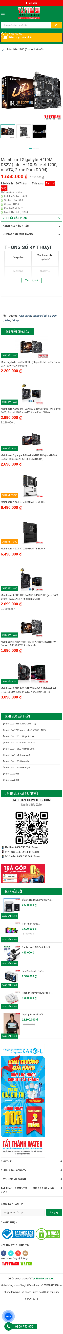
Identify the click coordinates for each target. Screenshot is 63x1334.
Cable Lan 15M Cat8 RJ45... (36, 977)
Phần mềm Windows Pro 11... (37, 1023)
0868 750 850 (15, 34)
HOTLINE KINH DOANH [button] (31, 1209)
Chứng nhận (9, 1252)
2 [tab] (34, 148)
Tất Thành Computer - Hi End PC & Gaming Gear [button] (31, 1219)
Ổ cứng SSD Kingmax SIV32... (37, 930)
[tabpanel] (31, 90)
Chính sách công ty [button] (31, 1200)
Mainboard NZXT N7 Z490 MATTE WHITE (23, 523)
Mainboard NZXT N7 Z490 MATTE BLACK (23, 572)
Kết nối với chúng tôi (15, 1275)
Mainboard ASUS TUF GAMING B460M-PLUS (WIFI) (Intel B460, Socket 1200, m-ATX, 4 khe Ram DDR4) (31, 427)
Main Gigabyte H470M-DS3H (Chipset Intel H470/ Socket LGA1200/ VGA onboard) (31, 378)
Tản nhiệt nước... (31, 953)
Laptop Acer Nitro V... (33, 1044)
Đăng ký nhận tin (12, 1234)
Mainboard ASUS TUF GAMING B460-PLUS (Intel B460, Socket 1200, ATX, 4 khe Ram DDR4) (30, 623)
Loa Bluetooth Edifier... (34, 1001)
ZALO (8, 1316)
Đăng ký (54, 1242)
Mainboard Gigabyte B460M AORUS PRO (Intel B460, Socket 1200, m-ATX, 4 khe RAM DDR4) (29, 476)
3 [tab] (37, 148)
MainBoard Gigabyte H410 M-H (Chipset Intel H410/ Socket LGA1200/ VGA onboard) (28, 671)
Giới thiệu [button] (31, 1191)
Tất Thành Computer (42, 1308)
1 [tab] (30, 148)
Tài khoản (31, 3)
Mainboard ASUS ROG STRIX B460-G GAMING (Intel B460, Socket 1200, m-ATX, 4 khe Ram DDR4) (28, 720)
